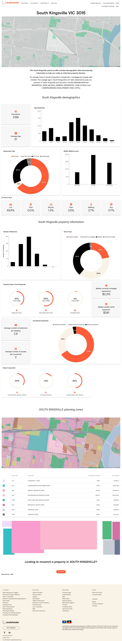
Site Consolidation (9, 606)
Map (117, 6)
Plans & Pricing (97, 592)
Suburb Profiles (95, 3)
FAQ (63, 596)
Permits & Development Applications (14, 598)
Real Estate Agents (68, 602)
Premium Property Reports (11, 594)
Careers (94, 605)
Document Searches (108, 6)
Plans (117, 3)
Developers (36, 598)
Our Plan (54, 3)
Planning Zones (7, 608)
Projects (5, 602)
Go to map (61, 571)
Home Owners (37, 594)
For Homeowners (108, 3)
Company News (67, 606)
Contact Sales (96, 594)
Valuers (35, 596)
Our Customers (37, 606)
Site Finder (6, 600)
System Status (67, 600)
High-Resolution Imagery (10, 592)
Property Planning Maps (10, 615)
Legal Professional (38, 600)
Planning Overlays (8, 611)
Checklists (65, 611)
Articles (64, 604)
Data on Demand (8, 596)
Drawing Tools (7, 604)
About (94, 601)
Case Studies (66, 594)
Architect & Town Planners (41, 602)
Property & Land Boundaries (12, 613)
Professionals (37, 604)
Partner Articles (67, 608)
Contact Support (97, 603)
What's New (66, 598)
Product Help (66, 592)
